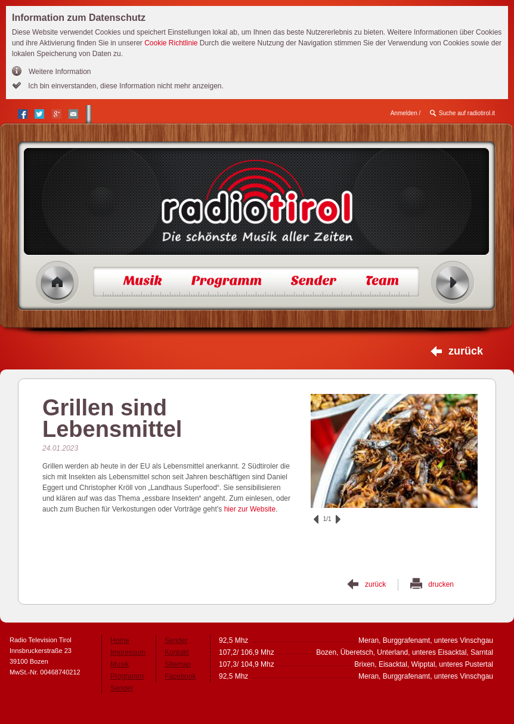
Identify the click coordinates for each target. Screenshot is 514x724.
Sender (122, 688)
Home (57, 282)
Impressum (127, 652)
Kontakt (177, 652)
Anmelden (404, 113)
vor (338, 519)
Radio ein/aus (453, 282)
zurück (465, 351)
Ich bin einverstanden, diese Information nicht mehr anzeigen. (125, 86)
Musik (119, 664)
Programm (127, 676)
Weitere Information (60, 71)
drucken (441, 584)
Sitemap (178, 664)
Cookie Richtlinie (170, 43)
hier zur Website (249, 509)
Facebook (180, 676)
